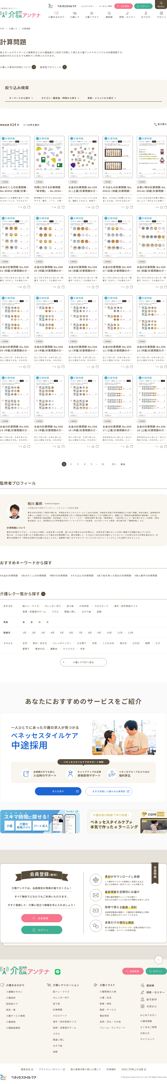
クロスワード (101, 606)
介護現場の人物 (108, 991)
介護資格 (11, 1021)
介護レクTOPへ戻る (83, 662)
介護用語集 (146, 1021)
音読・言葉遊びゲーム (34, 611)
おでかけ (148, 999)
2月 (34, 632)
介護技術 (11, 997)
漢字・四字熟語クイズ (126, 606)
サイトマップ (147, 1039)
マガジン (148, 1006)
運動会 (53, 648)
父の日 (136, 643)
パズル (55, 611)
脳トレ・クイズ (31, 606)
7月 (80, 632)
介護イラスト (104, 984)
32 (103, 464)
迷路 (99, 611)
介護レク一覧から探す (20, 593)
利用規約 (111, 1069)
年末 (82, 648)
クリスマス (69, 648)
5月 (62, 632)
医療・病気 (105, 1003)
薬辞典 (147, 985)
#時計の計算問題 (58, 575)
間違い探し (70, 611)
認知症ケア (12, 1003)
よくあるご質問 (105, 6)
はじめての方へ (87, 6)
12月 (130, 632)
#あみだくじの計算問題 (33, 575)
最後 (123, 464)
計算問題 (57, 1009)
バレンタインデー (62, 643)
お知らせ (145, 1033)
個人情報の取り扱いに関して (85, 1069)
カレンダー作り (53, 606)
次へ (114, 464)
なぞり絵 (86, 611)
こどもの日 (108, 643)
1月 (24, 632)
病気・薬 (11, 1009)
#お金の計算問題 (9, 575)
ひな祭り (82, 643)
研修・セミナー (152, 992)
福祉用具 (104, 1015)
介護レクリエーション (63, 984)
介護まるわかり (12, 985)
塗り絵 (70, 606)
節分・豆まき (40, 643)
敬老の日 (40, 648)
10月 (109, 632)
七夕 (158, 643)
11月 (120, 632)
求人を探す (58, 791)
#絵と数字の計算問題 (146, 575)
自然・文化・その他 (110, 1021)
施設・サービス (108, 1009)
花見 (94, 643)
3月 (43, 632)
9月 (99, 632)
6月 (71, 632)
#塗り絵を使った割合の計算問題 (114, 575)
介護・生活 (105, 997)
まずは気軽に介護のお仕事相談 (108, 791)
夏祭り (26, 648)
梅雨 (147, 643)
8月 (90, 632)
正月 (25, 643)
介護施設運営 (13, 1027)
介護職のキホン (14, 991)
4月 (52, 632)
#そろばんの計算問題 (82, 575)
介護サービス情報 (15, 1015)
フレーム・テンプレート (112, 1027)
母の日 (123, 643)
